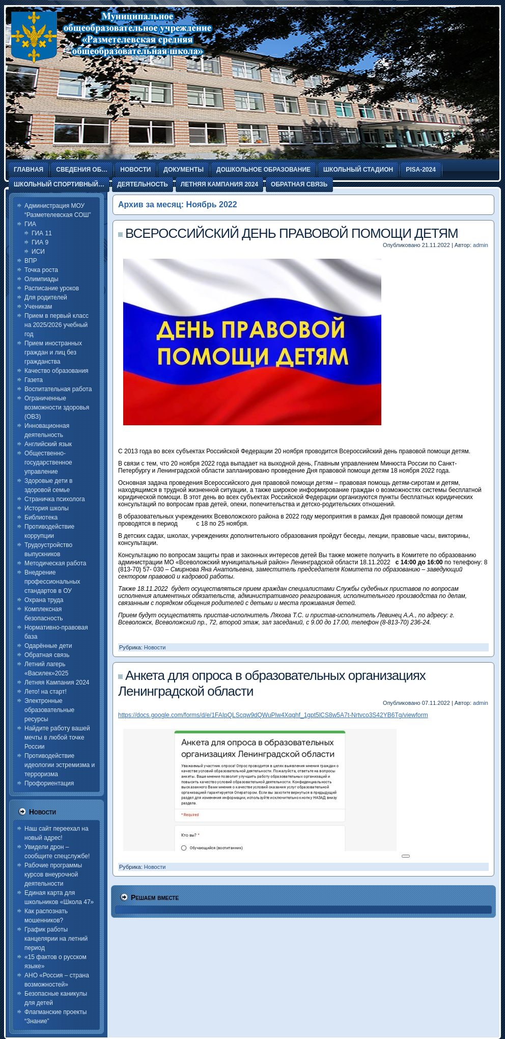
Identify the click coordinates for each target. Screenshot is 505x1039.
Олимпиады (41, 279)
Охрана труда (44, 600)
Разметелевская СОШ (99, 86)
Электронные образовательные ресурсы (49, 710)
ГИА (30, 224)
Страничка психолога (54, 499)
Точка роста (41, 270)
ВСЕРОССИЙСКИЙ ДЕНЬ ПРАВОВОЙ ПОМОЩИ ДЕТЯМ (291, 233)
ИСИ (38, 251)
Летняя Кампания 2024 (57, 682)
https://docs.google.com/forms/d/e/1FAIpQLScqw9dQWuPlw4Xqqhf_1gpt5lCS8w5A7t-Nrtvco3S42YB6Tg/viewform (273, 715)
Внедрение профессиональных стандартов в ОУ (52, 581)
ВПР (30, 260)
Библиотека (41, 517)
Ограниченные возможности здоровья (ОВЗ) (56, 407)
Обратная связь (46, 655)
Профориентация (49, 783)
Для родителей (45, 297)
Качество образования (56, 370)
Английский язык (48, 444)
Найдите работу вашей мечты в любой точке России (57, 737)
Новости (155, 647)
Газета (33, 380)
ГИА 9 (40, 242)
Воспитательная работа (58, 389)
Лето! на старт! (45, 691)
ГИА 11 (42, 233)
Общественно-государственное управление (48, 462)
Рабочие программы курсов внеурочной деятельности (53, 874)
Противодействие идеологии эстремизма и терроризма (59, 765)
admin (480, 245)
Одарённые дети (48, 645)
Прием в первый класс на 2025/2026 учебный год (56, 325)
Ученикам (38, 306)
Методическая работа (55, 563)
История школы (46, 508)
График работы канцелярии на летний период (56, 938)
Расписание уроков (51, 288)
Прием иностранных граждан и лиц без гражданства (53, 352)
